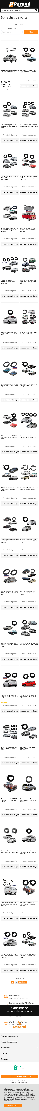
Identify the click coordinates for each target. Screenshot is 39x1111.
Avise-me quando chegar (28, 86)
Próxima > (22, 982)
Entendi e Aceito (13, 1105)
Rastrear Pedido (13, 1036)
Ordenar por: (11, 28)
